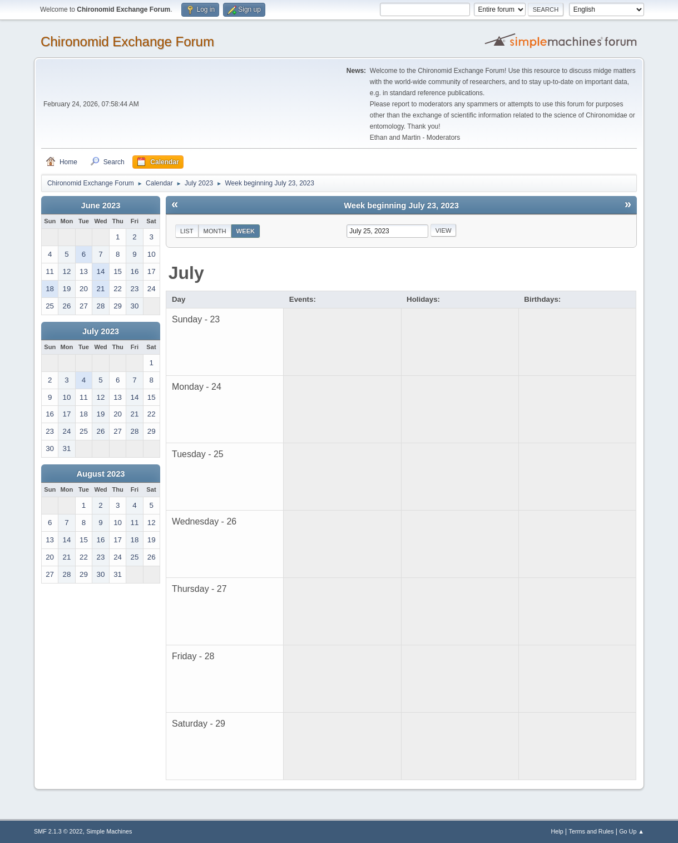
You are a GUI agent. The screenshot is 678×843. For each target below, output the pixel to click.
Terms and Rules (591, 831)
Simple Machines (109, 831)
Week (245, 231)
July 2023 (100, 331)
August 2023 (100, 473)
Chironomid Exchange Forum (127, 41)
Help (557, 831)
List (187, 231)
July (186, 273)
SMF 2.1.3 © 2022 (58, 831)
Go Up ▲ (631, 831)
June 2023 (101, 205)
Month (215, 231)
